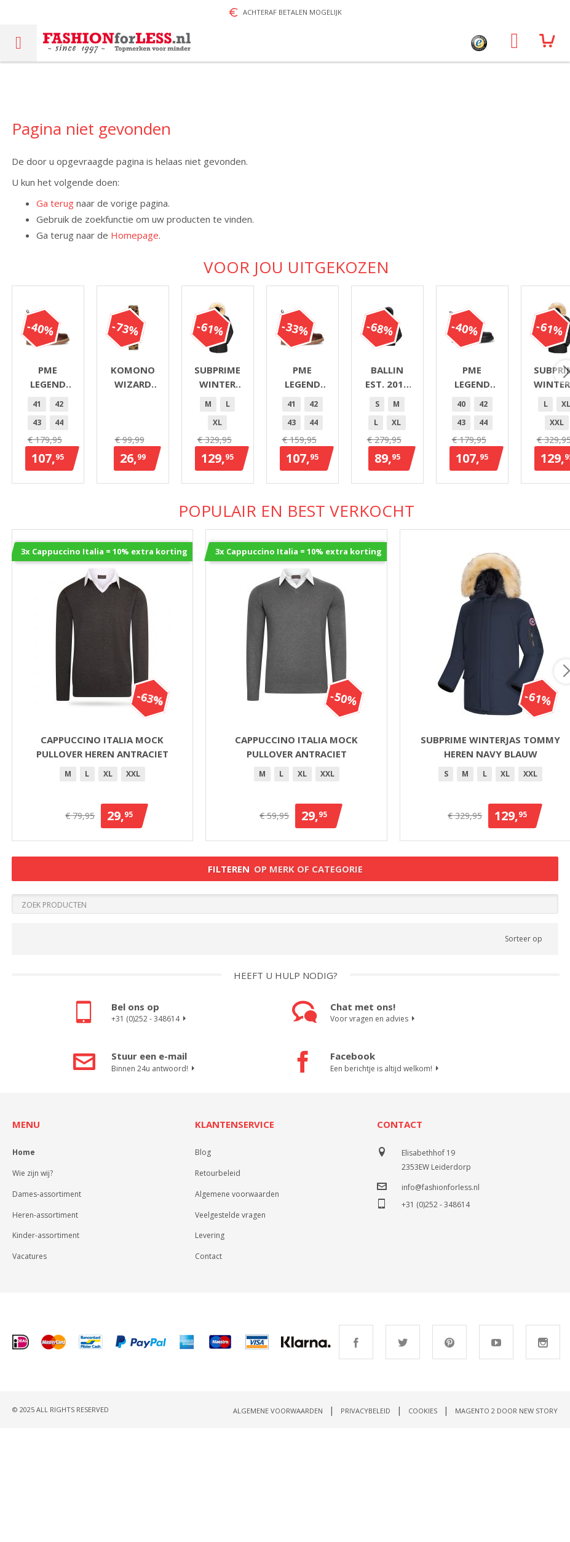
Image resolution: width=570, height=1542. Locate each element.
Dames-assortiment (46, 1308)
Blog (203, 1266)
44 (113, 530)
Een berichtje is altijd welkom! (386, 1182)
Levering (209, 1349)
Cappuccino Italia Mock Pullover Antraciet (296, 860)
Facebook (356, 1456)
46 (157, 530)
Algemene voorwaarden (237, 1308)
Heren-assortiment (45, 1329)
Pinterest (449, 1456)
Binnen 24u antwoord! (154, 1182)
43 (91, 530)
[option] (47, 530)
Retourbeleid (217, 1287)
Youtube (496, 1456)
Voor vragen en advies (374, 1132)
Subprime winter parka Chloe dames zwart (490, 503)
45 (135, 530)
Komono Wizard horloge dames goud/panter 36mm (297, 503)
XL (496, 530)
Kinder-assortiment (45, 1349)
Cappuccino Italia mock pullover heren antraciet (102, 860)
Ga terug (55, 203)
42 (69, 530)
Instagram (543, 1456)
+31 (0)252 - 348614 (150, 1132)
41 (46, 530)
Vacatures (29, 1370)
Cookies (422, 1524)
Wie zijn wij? (32, 1287)
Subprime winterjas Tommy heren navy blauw (490, 860)
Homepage (135, 235)
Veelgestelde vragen (230, 1329)
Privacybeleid (365, 1524)
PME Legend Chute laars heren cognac (102, 503)
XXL (521, 530)
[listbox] (103, 532)
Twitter (403, 1456)
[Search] (285, 1018)
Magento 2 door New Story (506, 1524)
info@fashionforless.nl (441, 1301)
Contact (208, 1370)
